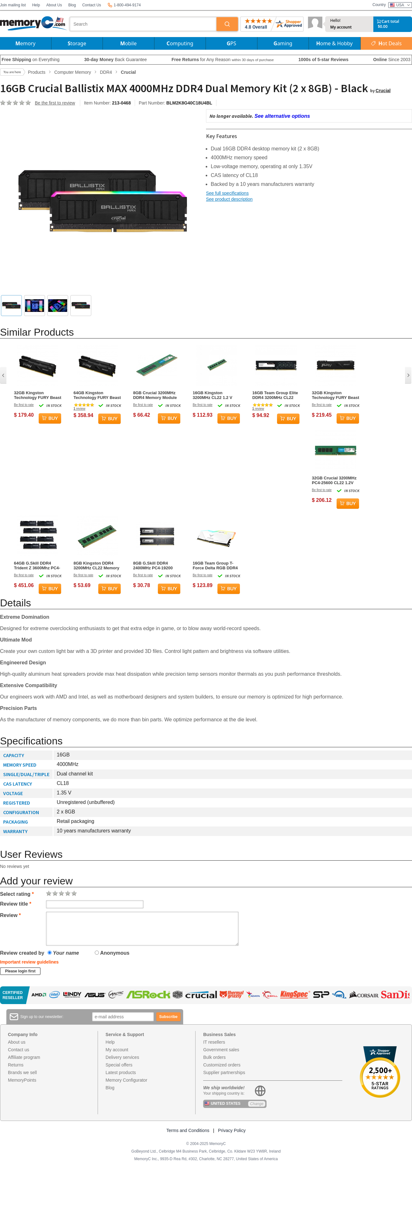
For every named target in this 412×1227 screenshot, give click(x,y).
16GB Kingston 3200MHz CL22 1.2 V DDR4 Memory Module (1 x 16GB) (214, 395)
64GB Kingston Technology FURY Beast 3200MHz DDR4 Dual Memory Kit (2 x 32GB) (97, 395)
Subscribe (168, 1017)
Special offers (119, 1064)
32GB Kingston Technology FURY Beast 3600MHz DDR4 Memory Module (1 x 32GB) (335, 395)
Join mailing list (13, 5)
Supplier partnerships (224, 1072)
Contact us (18, 1049)
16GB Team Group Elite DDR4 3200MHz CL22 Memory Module (275, 395)
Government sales (221, 1049)
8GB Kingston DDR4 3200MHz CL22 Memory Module (96, 565)
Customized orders (222, 1064)
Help (36, 5)
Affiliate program (24, 1057)
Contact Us (91, 5)
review (79, 408)
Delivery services (122, 1057)
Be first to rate (24, 405)
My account (341, 27)
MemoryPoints (22, 1080)
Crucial (383, 90)
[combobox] (143, 24)
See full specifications (227, 193)
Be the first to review (55, 102)
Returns (15, 1064)
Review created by (22, 953)
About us (16, 1042)
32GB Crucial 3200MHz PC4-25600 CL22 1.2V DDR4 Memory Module (334, 480)
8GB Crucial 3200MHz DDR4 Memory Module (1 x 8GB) (155, 395)
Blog (72, 5)
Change (256, 1104)
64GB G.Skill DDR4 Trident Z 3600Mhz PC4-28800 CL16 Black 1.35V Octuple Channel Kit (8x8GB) (37, 565)
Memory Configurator (126, 1080)
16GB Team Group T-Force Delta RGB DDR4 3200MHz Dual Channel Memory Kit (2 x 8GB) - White (215, 565)
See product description (229, 199)
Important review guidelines (29, 962)
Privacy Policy (232, 1130)
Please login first (20, 971)
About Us (54, 5)
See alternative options (282, 116)
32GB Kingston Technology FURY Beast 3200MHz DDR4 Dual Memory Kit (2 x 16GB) (37, 395)
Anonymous (112, 953)
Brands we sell (22, 1072)
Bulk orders (214, 1057)
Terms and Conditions (187, 1130)
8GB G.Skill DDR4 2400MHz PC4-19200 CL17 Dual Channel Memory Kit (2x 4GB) (153, 565)
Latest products (121, 1072)
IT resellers (214, 1042)
